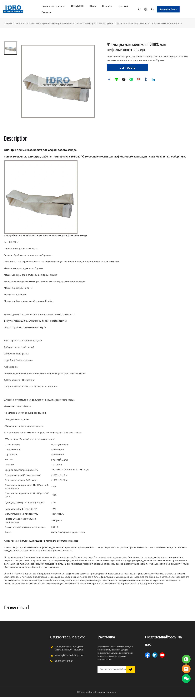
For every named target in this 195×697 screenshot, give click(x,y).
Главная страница (13, 23)
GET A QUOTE (127, 67)
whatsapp (131, 79)
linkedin (153, 79)
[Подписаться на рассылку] (130, 669)
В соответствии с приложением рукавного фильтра (99, 23)
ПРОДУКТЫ (77, 6)
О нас (93, 6)
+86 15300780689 (64, 661)
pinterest (138, 79)
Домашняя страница (53, 6)
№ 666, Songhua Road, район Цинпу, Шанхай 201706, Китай (69, 648)
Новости (107, 6)
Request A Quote (168, 9)
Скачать (46, 12)
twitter (124, 79)
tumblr (146, 79)
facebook (109, 79)
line (116, 79)
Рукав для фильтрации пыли (56, 23)
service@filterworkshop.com (69, 655)
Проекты (123, 6)
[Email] (112, 669)
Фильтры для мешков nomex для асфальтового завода (155, 23)
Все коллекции (32, 23)
